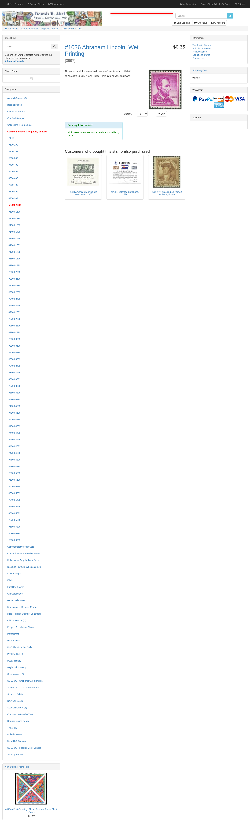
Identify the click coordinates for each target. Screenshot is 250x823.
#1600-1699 (14, 245)
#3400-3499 (14, 366)
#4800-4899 (14, 459)
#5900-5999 (14, 533)
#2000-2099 (14, 272)
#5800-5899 (14, 526)
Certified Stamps (15, 118)
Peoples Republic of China (20, 627)
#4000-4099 (14, 406)
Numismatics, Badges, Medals (22, 607)
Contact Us (197, 58)
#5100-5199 (14, 480)
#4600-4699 (14, 446)
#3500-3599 (14, 372)
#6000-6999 (14, 540)
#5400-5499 (14, 500)
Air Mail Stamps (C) (17, 98)
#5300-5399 (14, 493)
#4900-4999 (14, 466)
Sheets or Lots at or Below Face (23, 687)
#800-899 (12, 191)
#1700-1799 (14, 252)
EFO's (10, 580)
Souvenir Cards (15, 701)
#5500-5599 (14, 506)
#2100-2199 (14, 278)
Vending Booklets (16, 754)
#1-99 (10, 138)
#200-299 (12, 151)
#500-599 (12, 171)
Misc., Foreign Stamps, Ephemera (24, 614)
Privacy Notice (199, 51)
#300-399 (12, 158)
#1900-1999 (14, 265)
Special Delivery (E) (17, 707)
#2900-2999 (14, 332)
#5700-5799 (14, 520)
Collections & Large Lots (19, 125)
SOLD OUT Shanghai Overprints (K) (25, 681)
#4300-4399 (14, 426)
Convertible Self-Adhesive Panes (23, 553)
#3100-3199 (14, 345)
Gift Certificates (15, 593)
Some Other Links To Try (215, 4)
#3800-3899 (14, 392)
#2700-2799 (14, 319)
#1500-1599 (14, 238)
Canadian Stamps (16, 111)
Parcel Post (13, 634)
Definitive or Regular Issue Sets (23, 560)
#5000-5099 (14, 473)
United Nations (14, 734)
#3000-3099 (14, 339)
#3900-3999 (14, 399)
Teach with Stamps (201, 45)
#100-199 (12, 144)
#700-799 (12, 185)
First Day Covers (15, 587)
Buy (161, 113)
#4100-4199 (14, 413)
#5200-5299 (14, 486)
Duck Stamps (14, 573)
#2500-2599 (14, 305)
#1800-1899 (14, 258)
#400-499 (12, 165)
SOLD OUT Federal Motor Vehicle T (25, 748)
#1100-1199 (14, 211)
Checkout (200, 23)
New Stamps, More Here (17, 767)
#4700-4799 (14, 453)
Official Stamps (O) (16, 620)
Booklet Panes (14, 105)
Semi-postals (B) (15, 674)
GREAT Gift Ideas (16, 600)
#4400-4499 (14, 433)
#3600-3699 (14, 379)
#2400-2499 (14, 299)
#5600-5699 (14, 513)
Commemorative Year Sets (20, 547)
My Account (218, 23)
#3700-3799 (14, 386)
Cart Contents (182, 23)
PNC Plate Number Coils (19, 647)
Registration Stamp (16, 667)
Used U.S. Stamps (16, 741)
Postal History (14, 660)
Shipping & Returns (202, 48)
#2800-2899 (14, 325)
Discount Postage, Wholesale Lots (24, 567)
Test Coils (12, 727)
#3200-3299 (14, 352)
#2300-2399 (14, 292)
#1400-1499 (14, 232)
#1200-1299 (14, 218)
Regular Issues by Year (18, 721)
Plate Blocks (13, 640)
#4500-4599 (14, 439)
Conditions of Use (201, 55)
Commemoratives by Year (20, 714)
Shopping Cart (199, 70)
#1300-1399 (14, 225)
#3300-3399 (14, 359)
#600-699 (12, 178)
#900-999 (12, 198)
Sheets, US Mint (15, 694)
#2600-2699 (14, 312)
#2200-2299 (14, 285)
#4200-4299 (14, 419)
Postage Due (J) (15, 654)
